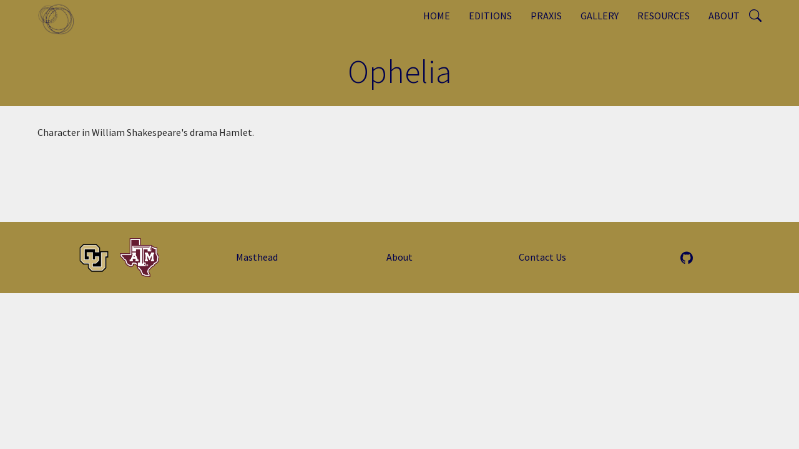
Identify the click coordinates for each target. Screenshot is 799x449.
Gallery (600, 15)
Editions (490, 15)
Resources (663, 15)
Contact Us (542, 257)
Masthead (257, 257)
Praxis (546, 15)
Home (436, 15)
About (724, 15)
